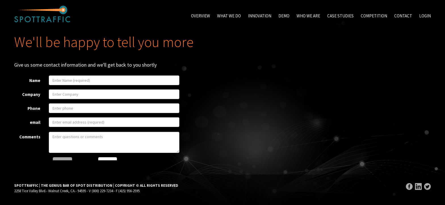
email (35, 122)
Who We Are (308, 16)
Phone (34, 108)
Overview (200, 16)
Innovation (259, 16)
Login (425, 16)
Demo (283, 16)
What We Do (229, 16)
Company (31, 94)
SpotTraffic (42, 14)
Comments (29, 137)
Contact (403, 16)
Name (34, 80)
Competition (374, 16)
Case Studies (340, 16)
